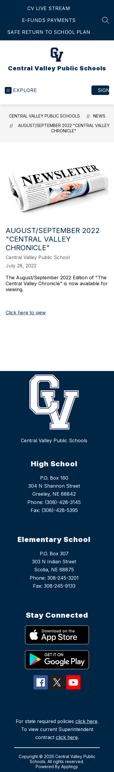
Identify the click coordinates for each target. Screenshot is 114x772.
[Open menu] (21, 90)
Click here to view (26, 313)
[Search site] (105, 20)
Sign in (103, 90)
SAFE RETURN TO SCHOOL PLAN (49, 32)
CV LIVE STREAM (48, 8)
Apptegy (69, 766)
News (99, 115)
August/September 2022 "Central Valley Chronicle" (64, 128)
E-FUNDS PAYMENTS (49, 20)
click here (86, 721)
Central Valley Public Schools (44, 115)
